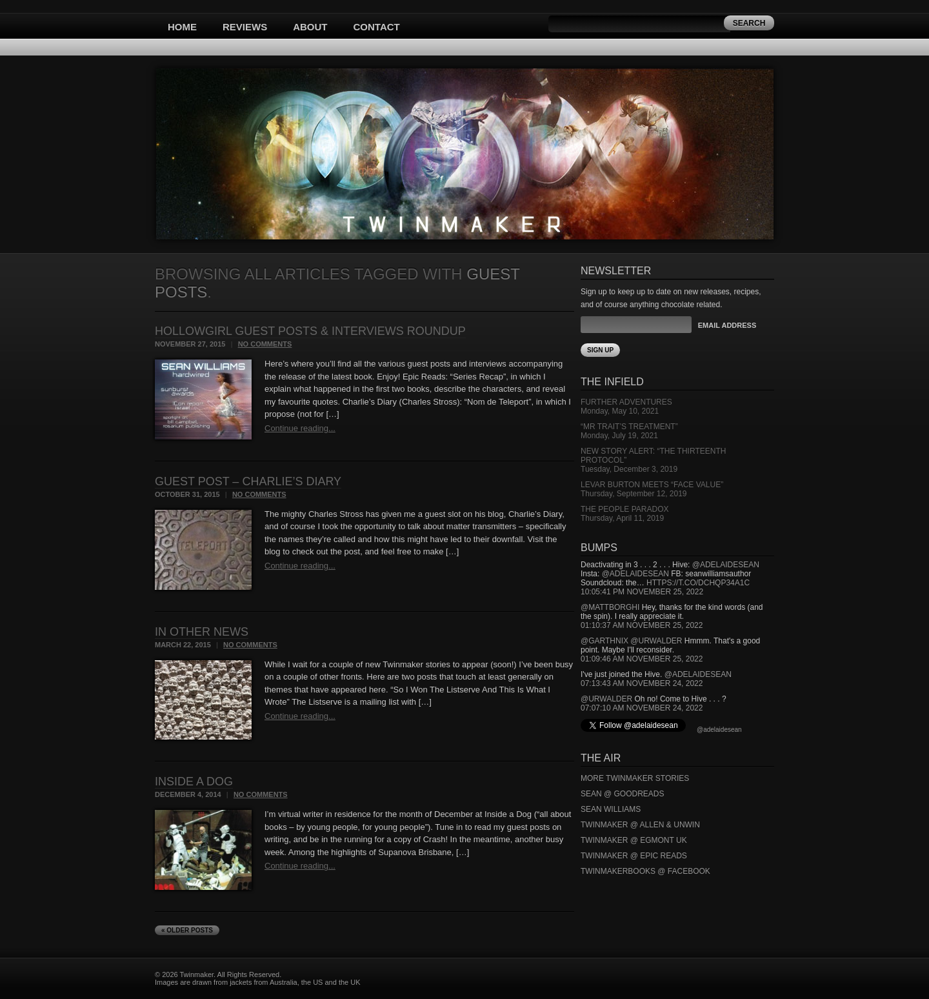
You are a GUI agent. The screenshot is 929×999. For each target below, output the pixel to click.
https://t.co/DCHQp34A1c (698, 582)
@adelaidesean (725, 564)
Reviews (245, 26)
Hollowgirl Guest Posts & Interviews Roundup (310, 331)
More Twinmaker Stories (635, 778)
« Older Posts (187, 930)
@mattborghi (610, 607)
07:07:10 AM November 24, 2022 (642, 707)
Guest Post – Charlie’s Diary (248, 481)
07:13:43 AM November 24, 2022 (642, 683)
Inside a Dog (194, 781)
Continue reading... (300, 428)
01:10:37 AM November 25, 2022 (642, 625)
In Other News (201, 631)
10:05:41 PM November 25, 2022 (642, 591)
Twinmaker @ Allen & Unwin (640, 824)
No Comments (265, 344)
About (310, 26)
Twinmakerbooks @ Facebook (645, 871)
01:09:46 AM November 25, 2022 (642, 658)
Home (182, 26)
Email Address (727, 325)
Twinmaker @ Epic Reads (634, 855)
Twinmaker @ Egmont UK (634, 840)
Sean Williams (611, 809)
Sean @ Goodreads (622, 793)
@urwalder (656, 640)
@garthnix (604, 640)
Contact (377, 26)
